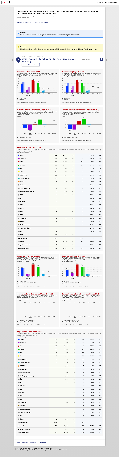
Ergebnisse (20, 22)
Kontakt (18, 442)
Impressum (33, 442)
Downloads (28, 22)
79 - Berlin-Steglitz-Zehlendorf (34, 56)
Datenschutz (25, 442)
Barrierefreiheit (42, 442)
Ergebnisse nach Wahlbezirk (42, 22)
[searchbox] (92, 59)
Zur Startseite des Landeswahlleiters (107, 2)
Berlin (23, 56)
